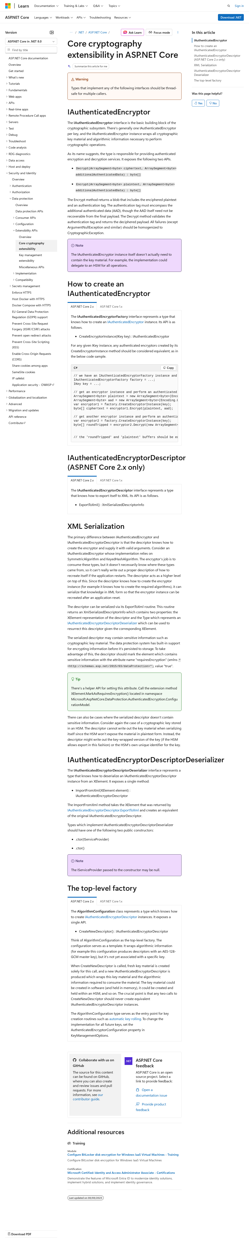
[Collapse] (51, 32)
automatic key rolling (125, 1018)
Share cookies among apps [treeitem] (30, 365)
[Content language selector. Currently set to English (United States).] (25, 1219)
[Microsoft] (8, 6)
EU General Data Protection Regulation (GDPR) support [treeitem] (30, 314)
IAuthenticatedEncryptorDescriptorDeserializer (102, 623)
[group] (124, 406)
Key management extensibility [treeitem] (30, 258)
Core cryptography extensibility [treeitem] (31, 246)
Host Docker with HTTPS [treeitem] (28, 299)
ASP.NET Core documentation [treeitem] (28, 58)
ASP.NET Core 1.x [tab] (111, 306)
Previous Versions (39, 1230)
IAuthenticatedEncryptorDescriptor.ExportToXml (103, 810)
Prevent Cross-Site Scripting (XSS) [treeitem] (30, 344)
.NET (81, 32)
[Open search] (228, 6)
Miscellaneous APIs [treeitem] (31, 267)
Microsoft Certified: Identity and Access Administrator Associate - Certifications (121, 1173)
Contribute (77, 1230)
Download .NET (231, 17)
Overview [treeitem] (15, 65)
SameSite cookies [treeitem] (23, 372)
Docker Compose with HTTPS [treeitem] (31, 305)
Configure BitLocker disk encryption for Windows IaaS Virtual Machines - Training (123, 1155)
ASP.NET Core (97, 32)
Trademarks (178, 1230)
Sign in (239, 6)
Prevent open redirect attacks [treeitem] (31, 335)
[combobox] (31, 41)
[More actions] (178, 32)
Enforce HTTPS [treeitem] (21, 292)
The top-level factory (207, 80)
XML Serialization (205, 65)
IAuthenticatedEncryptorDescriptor (111, 916)
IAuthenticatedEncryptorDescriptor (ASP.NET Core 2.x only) (217, 57)
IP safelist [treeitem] (18, 378)
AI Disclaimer (13, 1230)
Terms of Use (157, 1230)
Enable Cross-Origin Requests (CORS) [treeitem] (31, 356)
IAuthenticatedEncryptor (125, 321)
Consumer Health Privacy (124, 1230)
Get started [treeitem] (16, 71)
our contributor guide (88, 1096)
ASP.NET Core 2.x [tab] (82, 306)
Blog (59, 1230)
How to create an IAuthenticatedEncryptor (210, 48)
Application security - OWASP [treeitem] (32, 385)
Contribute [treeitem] (16, 423)
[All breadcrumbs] (71, 32)
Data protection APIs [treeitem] (29, 211)
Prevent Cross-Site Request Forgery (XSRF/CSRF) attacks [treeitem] (31, 326)
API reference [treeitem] (17, 417)
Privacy (94, 1230)
